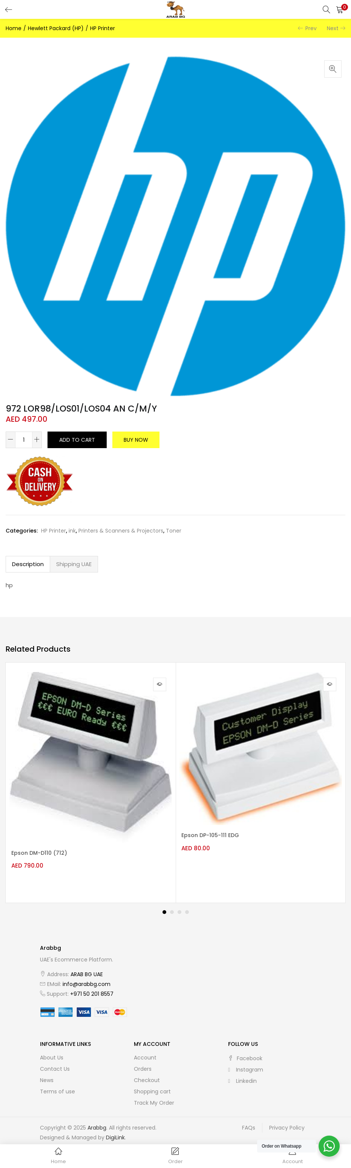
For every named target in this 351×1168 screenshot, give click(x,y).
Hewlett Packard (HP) (56, 28)
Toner (173, 530)
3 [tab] (179, 906)
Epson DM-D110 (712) (43, 853)
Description (28, 564)
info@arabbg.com (86, 978)
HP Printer (102, 28)
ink (72, 530)
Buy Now (136, 440)
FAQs (248, 1121)
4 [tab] (187, 906)
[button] (339, 9)
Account (145, 1051)
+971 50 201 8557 (91, 988)
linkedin (242, 1075)
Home (13, 28)
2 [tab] (172, 906)
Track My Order (154, 1097)
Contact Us (55, 1063)
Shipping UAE (74, 564)
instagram (245, 1063)
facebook (245, 1052)
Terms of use (57, 1085)
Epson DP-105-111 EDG (214, 835)
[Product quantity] (23, 440)
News (47, 1074)
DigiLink (115, 1131)
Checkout (147, 1074)
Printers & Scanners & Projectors (120, 530)
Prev (311, 28)
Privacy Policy (287, 1121)
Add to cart (77, 440)
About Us (51, 1051)
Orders (143, 1063)
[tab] (28, 564)
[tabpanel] (91, 780)
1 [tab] (164, 906)
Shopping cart (152, 1085)
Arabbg (96, 1121)
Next (333, 28)
